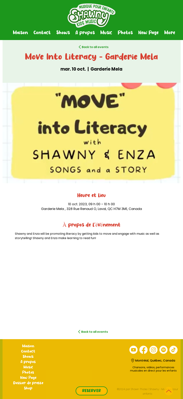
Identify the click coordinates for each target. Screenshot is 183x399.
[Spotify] (163, 350)
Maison (28, 346)
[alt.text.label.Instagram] (153, 350)
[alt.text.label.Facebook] (143, 350)
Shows (28, 357)
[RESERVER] (92, 390)
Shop (28, 388)
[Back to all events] (88, 47)
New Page (28, 378)
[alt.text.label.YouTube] (133, 350)
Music (28, 367)
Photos (28, 373)
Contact (28, 352)
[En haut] (168, 391)
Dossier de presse (28, 383)
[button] (63, 33)
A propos (28, 362)
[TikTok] (173, 350)
